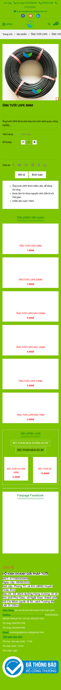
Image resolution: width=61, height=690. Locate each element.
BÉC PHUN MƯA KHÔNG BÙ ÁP (30, 443)
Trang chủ (7, 34)
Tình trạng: (8, 134)
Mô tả (21, 174)
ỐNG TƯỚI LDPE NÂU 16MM (30, 347)
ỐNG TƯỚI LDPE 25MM (30, 279)
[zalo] (38, 15)
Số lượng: (7, 142)
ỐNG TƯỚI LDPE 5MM (30, 245)
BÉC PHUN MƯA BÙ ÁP (30, 450)
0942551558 (46, 3)
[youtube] (31, 15)
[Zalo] (45, 165)
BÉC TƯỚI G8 (45, 468)
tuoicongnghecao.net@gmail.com (30, 11)
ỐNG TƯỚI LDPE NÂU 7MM (30, 415)
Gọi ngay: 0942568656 (25, 3)
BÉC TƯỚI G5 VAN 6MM (16, 470)
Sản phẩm (22, 34)
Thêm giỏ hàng (30, 152)
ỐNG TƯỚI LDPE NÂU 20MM (30, 313)
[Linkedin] (26, 165)
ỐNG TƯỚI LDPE (39, 34)
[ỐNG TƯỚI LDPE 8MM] (30, 24)
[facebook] (23, 15)
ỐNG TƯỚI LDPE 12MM (30, 381)
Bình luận (37, 174)
